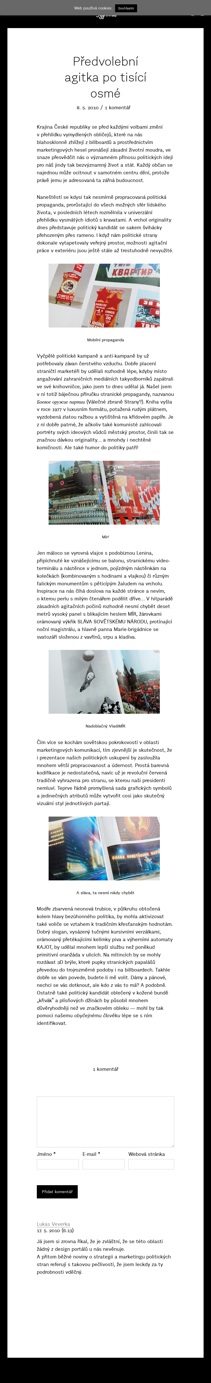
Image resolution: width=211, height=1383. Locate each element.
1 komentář (117, 108)
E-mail (91, 1154)
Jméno (46, 1154)
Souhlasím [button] (126, 8)
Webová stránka (146, 1154)
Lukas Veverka (53, 1224)
